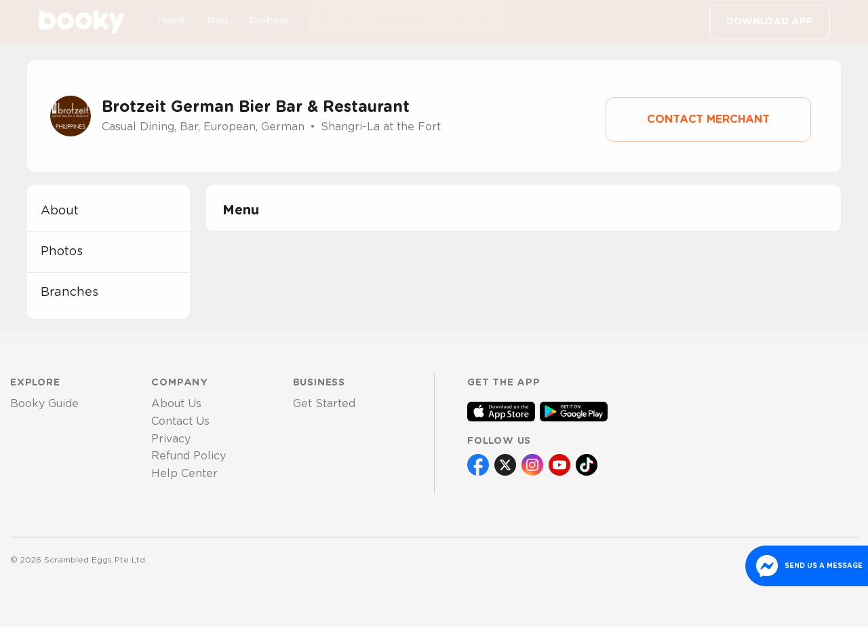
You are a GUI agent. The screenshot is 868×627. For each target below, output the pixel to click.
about (60, 211)
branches (69, 292)
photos (62, 252)
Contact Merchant (708, 119)
